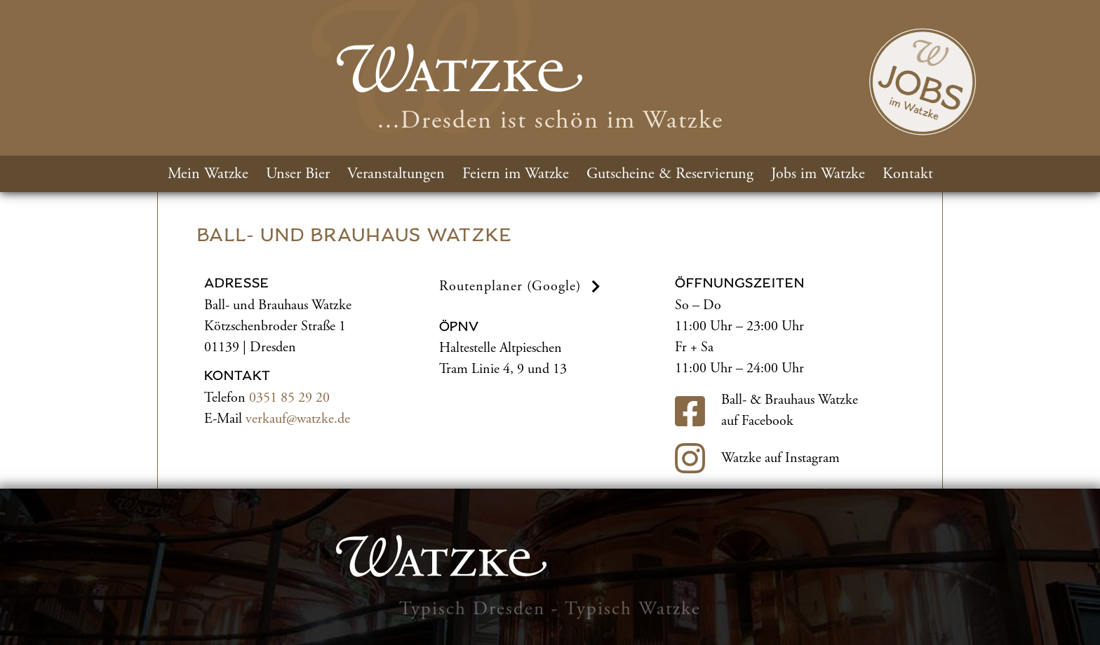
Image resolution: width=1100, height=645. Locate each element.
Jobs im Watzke (818, 174)
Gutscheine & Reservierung (669, 174)
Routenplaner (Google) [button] (522, 286)
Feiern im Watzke (515, 174)
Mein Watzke (208, 174)
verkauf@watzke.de (298, 419)
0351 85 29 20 (289, 398)
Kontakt (908, 174)
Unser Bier (298, 174)
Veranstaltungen (396, 174)
